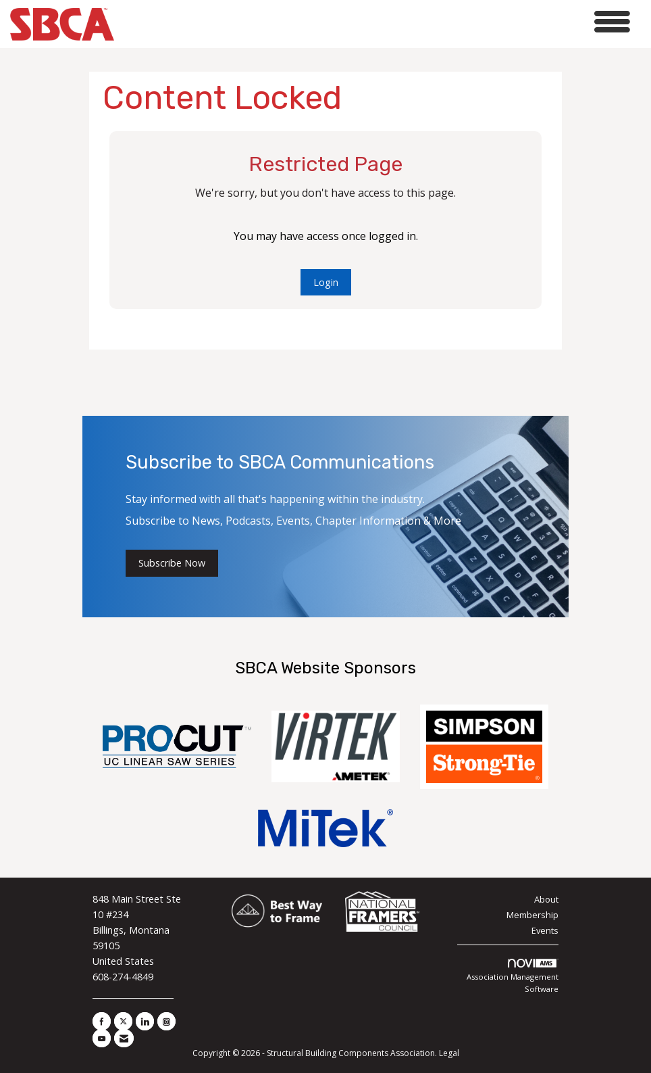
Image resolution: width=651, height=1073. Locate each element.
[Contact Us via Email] (124, 1038)
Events (544, 930)
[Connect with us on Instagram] (166, 1021)
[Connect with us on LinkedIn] (145, 1021)
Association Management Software (512, 976)
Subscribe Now (171, 562)
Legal (449, 1053)
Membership (532, 915)
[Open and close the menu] (376, 22)
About (546, 899)
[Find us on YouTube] (102, 1038)
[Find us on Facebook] (102, 1021)
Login (325, 282)
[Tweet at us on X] (123, 1021)
